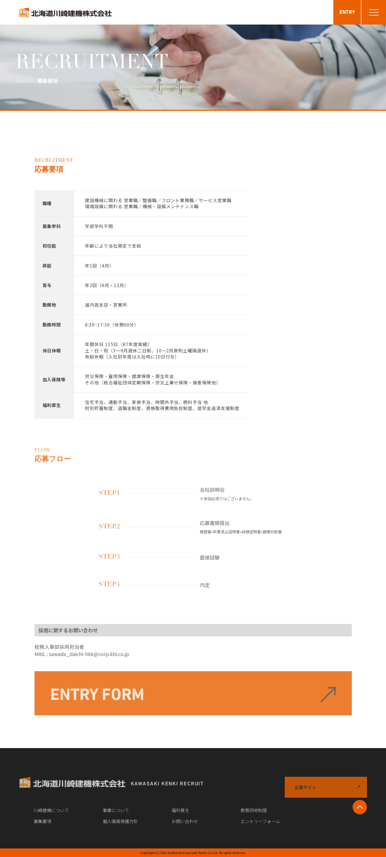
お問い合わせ (185, 826)
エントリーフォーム (260, 826)
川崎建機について (51, 815)
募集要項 (42, 826)
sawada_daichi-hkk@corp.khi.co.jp (89, 658)
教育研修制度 (254, 815)
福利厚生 (180, 815)
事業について (116, 815)
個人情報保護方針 (120, 826)
